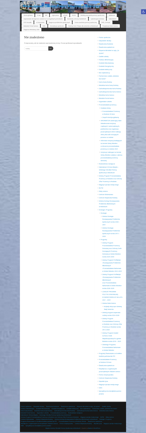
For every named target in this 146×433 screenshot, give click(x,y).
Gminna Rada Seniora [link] (109, 303)
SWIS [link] (100, 388)
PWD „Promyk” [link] (105, 22)
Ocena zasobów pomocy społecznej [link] (86, 22)
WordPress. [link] (97, 428)
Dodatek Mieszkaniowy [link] (106, 63)
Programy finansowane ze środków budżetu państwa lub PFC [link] (39, 421)
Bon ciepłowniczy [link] (104, 73)
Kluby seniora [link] (103, 191)
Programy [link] (104, 239)
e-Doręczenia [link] (40, 22)
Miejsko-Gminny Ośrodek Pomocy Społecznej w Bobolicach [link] (61, 6)
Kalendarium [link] (112, 19)
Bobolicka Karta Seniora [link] (106, 95)
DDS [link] (44, 26)
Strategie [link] (104, 213)
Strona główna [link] (28, 15)
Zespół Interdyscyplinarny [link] (110, 117)
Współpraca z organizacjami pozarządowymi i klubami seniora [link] (39, 423)
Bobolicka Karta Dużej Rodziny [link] (108, 85)
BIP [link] (46, 15)
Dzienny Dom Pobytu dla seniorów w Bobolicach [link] (83, 26)
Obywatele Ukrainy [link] (105, 41)
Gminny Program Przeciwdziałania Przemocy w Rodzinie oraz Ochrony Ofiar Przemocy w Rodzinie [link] (110, 178)
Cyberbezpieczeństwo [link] (97, 19)
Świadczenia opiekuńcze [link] (106, 47)
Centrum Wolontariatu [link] (106, 194)
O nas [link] (39, 15)
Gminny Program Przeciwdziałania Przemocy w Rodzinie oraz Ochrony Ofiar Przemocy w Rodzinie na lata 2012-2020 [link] (112, 324)
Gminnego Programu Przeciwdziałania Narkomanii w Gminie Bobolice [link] (111, 347)
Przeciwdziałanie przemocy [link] (107, 105)
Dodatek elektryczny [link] (105, 69)
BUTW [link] (101, 188)
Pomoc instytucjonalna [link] (106, 375)
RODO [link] (74, 15)
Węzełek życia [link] (103, 381)
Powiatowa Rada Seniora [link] (110, 26)
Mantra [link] (90, 428)
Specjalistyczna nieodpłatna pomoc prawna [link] (38, 425)
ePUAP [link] (65, 15)
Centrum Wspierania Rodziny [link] (108, 198)
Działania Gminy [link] (106, 108)
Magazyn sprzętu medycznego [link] (109, 185)
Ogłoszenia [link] (55, 15)
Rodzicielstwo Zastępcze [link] (107, 164)
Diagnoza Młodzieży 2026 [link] (31, 29)
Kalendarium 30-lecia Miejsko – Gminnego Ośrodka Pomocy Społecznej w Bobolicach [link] (109, 170)
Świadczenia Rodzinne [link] (106, 44)
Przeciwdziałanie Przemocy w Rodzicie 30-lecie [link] (72, 421)
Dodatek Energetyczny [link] (106, 66)
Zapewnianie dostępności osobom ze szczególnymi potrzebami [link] (43, 19)
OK (50, 48)
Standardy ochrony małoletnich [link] (76, 19)
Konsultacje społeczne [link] (57, 26)
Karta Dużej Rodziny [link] (105, 82)
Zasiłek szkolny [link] (104, 56)
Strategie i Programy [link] (105, 210)
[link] (143, 11)
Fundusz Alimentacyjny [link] (106, 60)
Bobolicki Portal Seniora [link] (31, 26)
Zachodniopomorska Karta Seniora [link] (110, 92)
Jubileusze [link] (112, 15)
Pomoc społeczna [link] (104, 37)
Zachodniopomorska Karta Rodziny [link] (110, 88)
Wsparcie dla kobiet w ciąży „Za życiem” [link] (88, 406)
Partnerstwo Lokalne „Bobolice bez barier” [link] (104, 408)
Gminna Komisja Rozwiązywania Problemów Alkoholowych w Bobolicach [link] (109, 203)
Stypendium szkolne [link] (105, 101)
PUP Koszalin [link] (28, 22)
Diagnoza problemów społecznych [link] (59, 22)
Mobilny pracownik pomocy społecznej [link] (92, 15)
